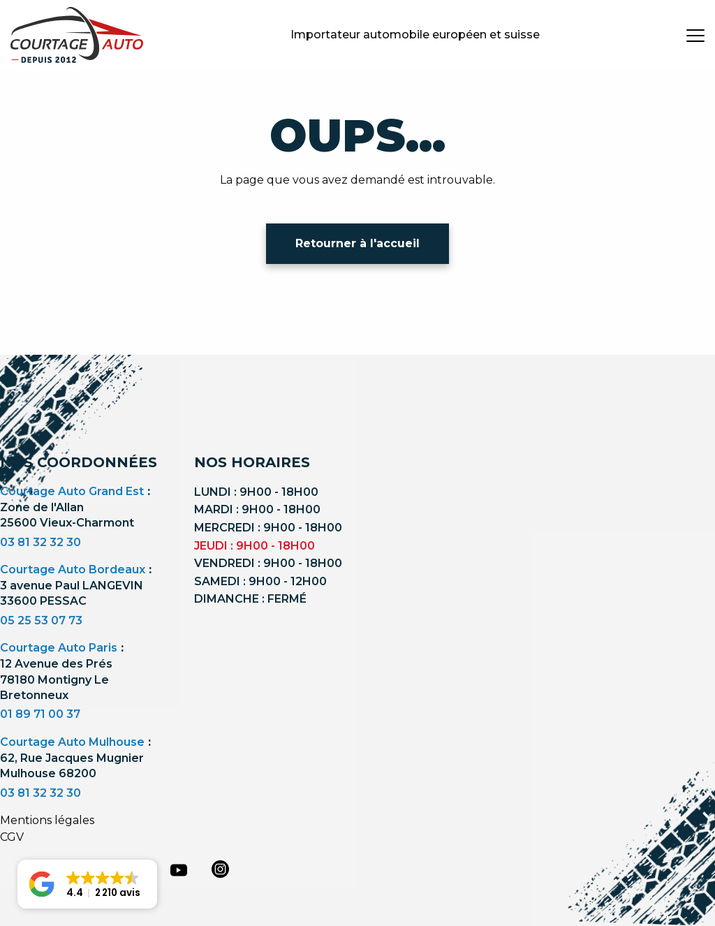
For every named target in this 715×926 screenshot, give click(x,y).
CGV (12, 837)
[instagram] (220, 869)
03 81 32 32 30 (40, 542)
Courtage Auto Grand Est (72, 491)
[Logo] (76, 35)
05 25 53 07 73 (41, 620)
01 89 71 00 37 (40, 714)
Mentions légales (47, 820)
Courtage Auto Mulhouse (72, 742)
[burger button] (695, 35)
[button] (87, 884)
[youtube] (178, 870)
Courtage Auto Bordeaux (72, 569)
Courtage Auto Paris (58, 647)
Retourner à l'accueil (357, 243)
